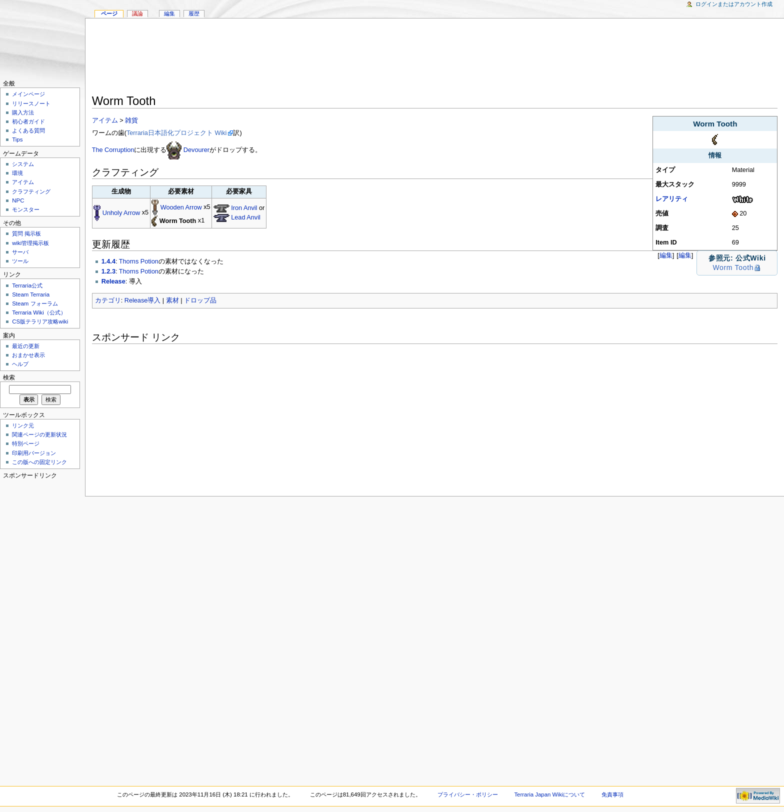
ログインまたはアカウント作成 (734, 4)
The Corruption (113, 150)
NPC (18, 201)
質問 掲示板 (26, 233)
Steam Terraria (31, 295)
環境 (17, 173)
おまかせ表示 (28, 355)
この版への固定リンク (39, 462)
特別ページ (26, 443)
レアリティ (672, 199)
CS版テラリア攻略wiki (40, 321)
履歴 (194, 13)
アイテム (105, 120)
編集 (685, 255)
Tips (17, 139)
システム (23, 164)
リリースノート (31, 103)
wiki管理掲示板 (30, 243)
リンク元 (23, 425)
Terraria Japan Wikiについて (549, 795)
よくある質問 (28, 131)
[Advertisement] (434, 58)
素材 (172, 300)
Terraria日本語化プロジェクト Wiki (176, 133)
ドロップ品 (200, 300)
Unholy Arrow (121, 213)
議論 (137, 13)
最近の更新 (26, 346)
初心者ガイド (28, 121)
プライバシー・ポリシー (468, 795)
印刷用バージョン (34, 453)
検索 (9, 377)
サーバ (20, 252)
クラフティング (31, 191)
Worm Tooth (733, 268)
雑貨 (131, 120)
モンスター (26, 209)
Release (114, 281)
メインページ (28, 94)
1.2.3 (109, 271)
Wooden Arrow (181, 207)
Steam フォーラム (35, 303)
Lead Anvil (245, 217)
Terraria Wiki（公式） (39, 313)
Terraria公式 (27, 285)
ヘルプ (20, 364)
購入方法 (23, 113)
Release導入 (142, 300)
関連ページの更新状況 (39, 435)
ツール (20, 261)
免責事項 (613, 795)
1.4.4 (109, 261)
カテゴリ (108, 300)
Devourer (197, 150)
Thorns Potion (138, 261)
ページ (109, 13)
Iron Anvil (244, 208)
